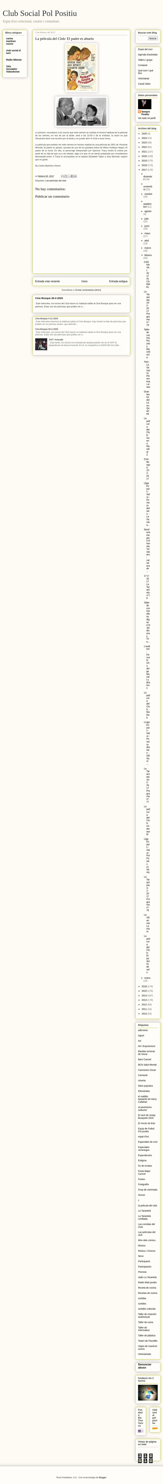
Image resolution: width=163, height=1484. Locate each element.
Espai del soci (145, 49)
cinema (142, 1080)
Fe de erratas (145, 1165)
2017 (145, 169)
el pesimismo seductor (145, 1108)
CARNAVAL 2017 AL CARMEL (147, 274)
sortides (142, 1303)
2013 (145, 1000)
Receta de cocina (147, 1287)
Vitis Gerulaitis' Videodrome (13, 69)
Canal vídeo (144, 83)
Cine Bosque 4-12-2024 (46, 318)
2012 (145, 1004)
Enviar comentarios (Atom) (88, 290)
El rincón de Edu (146, 1123)
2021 (145, 151)
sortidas (142, 1298)
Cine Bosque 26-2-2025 (49, 298)
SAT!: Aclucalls (56, 339)
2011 (145, 1009)
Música (141, 1245)
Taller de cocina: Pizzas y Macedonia (147, 343)
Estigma (142, 1160)
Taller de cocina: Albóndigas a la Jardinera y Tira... (147, 622)
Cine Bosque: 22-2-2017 (147, 469)
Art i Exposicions (146, 1046)
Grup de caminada (147, 1189)
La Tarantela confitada (144, 1217)
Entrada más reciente (47, 281)
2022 (145, 147)
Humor (141, 1195)
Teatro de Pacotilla (147, 1340)
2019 (145, 160)
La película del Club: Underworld (147, 820)
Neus (141, 1256)
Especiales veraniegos (144, 1148)
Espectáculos (145, 1155)
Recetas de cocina (147, 1293)
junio (146, 226)
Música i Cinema (146, 1251)
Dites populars (145, 1085)
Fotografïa (143, 1184)
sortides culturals (147, 1308)
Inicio (84, 281)
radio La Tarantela (147, 1277)
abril (146, 240)
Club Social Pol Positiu (40, 13)
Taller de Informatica (144, 1329)
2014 (145, 995)
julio (146, 218)
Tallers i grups (145, 60)
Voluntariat (143, 78)
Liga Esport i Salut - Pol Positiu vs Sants (147, 856)
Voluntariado (144, 1354)
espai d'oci (143, 1136)
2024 (145, 138)
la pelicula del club (147, 1205)
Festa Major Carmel (144, 1172)
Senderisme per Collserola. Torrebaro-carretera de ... (147, 550)
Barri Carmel (144, 1059)
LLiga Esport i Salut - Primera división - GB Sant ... (147, 743)
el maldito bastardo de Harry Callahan (147, 1099)
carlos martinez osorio (11, 41)
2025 (145, 133)
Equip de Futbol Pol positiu (146, 1130)
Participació (144, 1261)
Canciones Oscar (147, 1070)
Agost (141, 1035)
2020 (145, 156)
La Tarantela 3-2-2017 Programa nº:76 (147, 893)
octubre (148, 194)
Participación (144, 1266)
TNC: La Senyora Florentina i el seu (147, 374)
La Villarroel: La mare (147, 923)
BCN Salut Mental (147, 1064)
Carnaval (142, 1075)
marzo (147, 248)
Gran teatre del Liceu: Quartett (147, 402)
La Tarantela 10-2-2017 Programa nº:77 (147, 785)
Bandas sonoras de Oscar (146, 1052)
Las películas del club (55, 180)
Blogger (102, 1477)
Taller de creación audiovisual (147, 1315)
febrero (148, 255)
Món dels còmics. (147, 1240)
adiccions (143, 1030)
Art (139, 1040)
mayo (147, 233)
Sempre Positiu (145, 113)
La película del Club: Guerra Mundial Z (147, 436)
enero (147, 978)
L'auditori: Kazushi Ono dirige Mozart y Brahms (147, 667)
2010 (145, 1013)
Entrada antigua (118, 281)
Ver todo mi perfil (147, 118)
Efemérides (144, 1091)
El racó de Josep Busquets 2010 (146, 1116)
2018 (145, 165)
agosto (147, 211)
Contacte (142, 65)
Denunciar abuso (144, 1366)
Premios (142, 1272)
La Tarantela (144, 1210)
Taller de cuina (145, 1322)
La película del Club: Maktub (147, 705)
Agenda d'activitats (148, 54)
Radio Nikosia (14, 59)
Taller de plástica (146, 1335)
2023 (145, 142)
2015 (145, 991)
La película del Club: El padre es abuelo (147, 954)
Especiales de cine (148, 1142)
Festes (141, 1179)
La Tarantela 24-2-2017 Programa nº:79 (147, 308)
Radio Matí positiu (147, 1282)
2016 (145, 986)
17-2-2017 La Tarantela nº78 (147, 586)
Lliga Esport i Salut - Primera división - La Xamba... (147, 504)
